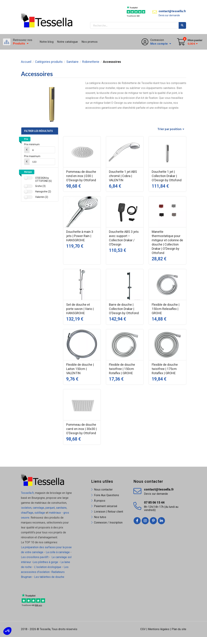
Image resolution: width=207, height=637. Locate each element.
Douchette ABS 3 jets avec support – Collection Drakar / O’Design (124, 238)
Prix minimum (32, 144)
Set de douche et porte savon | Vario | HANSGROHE (80, 309)
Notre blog (47, 41)
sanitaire (61, 507)
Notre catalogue (67, 41)
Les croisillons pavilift (34, 557)
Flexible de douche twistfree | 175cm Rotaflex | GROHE (165, 369)
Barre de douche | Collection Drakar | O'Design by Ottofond (124, 309)
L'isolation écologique (47, 567)
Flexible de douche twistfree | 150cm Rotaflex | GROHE (122, 369)
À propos (99, 500)
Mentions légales (158, 629)
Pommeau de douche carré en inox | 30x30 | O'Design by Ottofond (81, 429)
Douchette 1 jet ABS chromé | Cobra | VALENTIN (123, 176)
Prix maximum (32, 156)
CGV (143, 629)
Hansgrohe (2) (43, 191)
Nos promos (89, 41)
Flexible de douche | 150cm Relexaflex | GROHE (165, 309)
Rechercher (182, 25)
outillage (39, 512)
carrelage (38, 507)
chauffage (27, 512)
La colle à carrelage (58, 552)
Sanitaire (72, 61)
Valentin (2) (41, 197)
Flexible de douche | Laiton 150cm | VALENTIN (80, 369)
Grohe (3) (40, 186)
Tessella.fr (27, 493)
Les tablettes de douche (49, 577)
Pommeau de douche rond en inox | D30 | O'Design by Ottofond (81, 176)
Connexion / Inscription (108, 522)
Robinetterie (90, 61)
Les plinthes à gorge (45, 562)
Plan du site (179, 629)
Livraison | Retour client (108, 511)
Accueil (26, 61)
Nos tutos (100, 517)
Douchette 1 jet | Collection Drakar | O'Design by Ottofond (166, 176)
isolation (26, 507)
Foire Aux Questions (106, 495)
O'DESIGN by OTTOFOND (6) (43, 179)
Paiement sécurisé (105, 506)
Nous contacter (103, 489)
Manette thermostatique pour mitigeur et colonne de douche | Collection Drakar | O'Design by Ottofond (167, 242)
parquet (50, 507)
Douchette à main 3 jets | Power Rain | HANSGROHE (79, 236)
